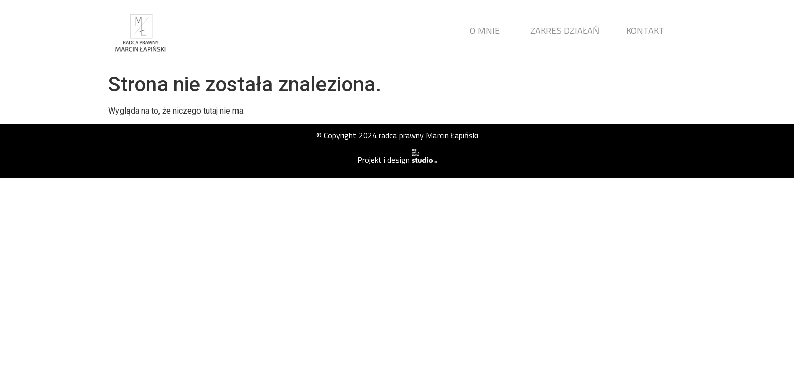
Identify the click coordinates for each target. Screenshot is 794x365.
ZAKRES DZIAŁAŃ (564, 30)
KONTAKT (645, 30)
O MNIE (485, 30)
